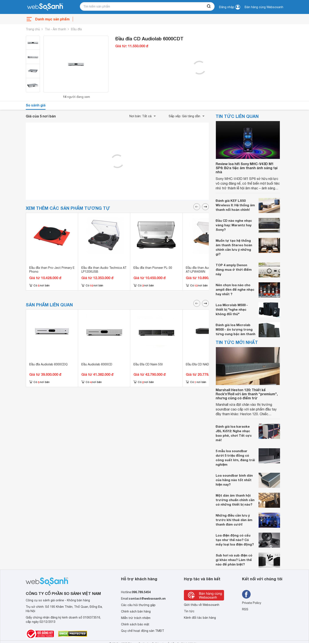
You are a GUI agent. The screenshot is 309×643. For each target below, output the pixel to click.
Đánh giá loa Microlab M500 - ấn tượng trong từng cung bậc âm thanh (235, 329)
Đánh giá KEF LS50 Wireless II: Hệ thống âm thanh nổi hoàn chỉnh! (235, 205)
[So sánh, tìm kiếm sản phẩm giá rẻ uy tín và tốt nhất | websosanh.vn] (45, 7)
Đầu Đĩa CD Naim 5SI (148, 364)
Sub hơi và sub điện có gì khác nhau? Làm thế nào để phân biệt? (234, 559)
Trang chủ (33, 29)
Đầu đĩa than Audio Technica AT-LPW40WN (206, 269)
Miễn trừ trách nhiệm (135, 618)
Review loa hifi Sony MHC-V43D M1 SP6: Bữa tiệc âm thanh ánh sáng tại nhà (246, 168)
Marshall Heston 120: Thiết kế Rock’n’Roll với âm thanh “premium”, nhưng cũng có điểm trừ (247, 394)
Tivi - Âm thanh (55, 29)
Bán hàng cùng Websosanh (264, 7)
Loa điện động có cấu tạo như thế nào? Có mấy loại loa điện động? (235, 539)
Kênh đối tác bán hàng (200, 617)
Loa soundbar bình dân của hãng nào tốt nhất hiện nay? (234, 479)
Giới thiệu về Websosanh (201, 605)
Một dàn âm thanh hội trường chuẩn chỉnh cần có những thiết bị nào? (235, 499)
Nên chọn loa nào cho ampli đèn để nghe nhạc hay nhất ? (235, 289)
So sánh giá (35, 105)
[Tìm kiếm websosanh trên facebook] (246, 594)
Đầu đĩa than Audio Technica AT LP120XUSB (104, 269)
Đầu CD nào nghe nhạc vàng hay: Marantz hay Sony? (234, 225)
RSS (245, 609)
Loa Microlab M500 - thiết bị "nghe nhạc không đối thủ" (232, 309)
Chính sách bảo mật (135, 624)
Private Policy (251, 603)
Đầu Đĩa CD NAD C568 (201, 364)
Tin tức (189, 611)
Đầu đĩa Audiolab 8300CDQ (48, 364)
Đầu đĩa (76, 29)
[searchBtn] (209, 6)
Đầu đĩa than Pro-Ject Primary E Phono (51, 269)
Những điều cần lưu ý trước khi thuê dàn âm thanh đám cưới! (234, 519)
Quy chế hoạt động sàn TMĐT (142, 630)
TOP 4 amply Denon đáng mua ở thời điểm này (234, 269)
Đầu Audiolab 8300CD (96, 364)
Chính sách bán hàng (136, 611)
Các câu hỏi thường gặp (138, 605)
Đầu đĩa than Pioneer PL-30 (152, 267)
